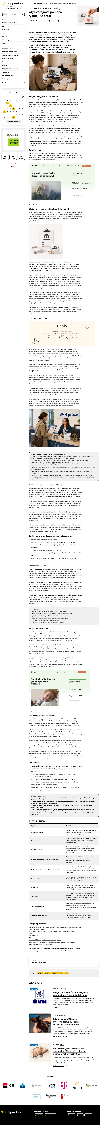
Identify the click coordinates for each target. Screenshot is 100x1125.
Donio (30, 933)
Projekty (5, 79)
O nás (4, 82)
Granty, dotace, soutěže (10, 55)
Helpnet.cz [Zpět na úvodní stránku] (15, 3)
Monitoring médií (7, 58)
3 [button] (13, 117)
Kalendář (5, 62)
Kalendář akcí (13, 93)
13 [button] (13, 109)
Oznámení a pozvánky (9, 52)
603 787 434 (39, 1115)
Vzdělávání (6, 72)
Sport (4, 33)
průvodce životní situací (57, 973)
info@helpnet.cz (50, 1115)
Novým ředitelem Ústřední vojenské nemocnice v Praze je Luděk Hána (71, 994)
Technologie (6, 40)
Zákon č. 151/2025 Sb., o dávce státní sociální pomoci (45, 940)
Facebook (5, 157)
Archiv (4, 86)
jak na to (47, 973)
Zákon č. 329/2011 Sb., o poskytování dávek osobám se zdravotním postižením (52, 942)
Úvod (30, 3)
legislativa (40, 973)
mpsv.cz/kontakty (69, 779)
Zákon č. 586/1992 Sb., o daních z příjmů (41, 944)
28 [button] (7, 103)
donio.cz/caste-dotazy (50, 785)
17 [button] (4, 112)
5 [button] (10, 106)
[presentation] (40, 997)
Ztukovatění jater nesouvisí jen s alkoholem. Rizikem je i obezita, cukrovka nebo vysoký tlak (69, 1051)
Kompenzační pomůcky (10, 69)
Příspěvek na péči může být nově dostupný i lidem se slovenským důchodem (66, 1022)
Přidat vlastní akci (14, 121)
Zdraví (4, 26)
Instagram (21, 157)
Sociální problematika (9, 23)
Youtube (13, 157)
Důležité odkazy (7, 75)
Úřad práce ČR (33, 936)
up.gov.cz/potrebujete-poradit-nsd (41, 777)
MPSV (30, 938)
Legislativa (5, 29)
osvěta (66, 973)
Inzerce (4, 65)
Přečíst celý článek (58, 1007)
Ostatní (4, 43)
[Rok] (15, 97)
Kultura (4, 36)
